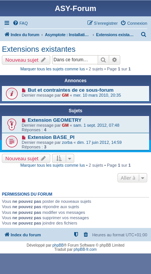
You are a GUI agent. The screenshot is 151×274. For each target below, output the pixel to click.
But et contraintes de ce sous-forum (71, 90)
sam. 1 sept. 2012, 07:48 (96, 125)
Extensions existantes (38, 49)
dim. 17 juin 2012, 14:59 (99, 142)
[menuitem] (20, 23)
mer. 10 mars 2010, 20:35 (97, 95)
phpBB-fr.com (85, 249)
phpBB (58, 245)
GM (65, 95)
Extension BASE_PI (51, 137)
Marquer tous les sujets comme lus (52, 69)
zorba (67, 142)
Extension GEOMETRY (55, 120)
